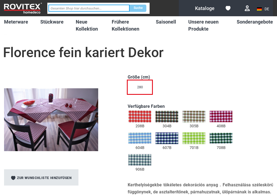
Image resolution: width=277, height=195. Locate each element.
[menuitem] (16, 22)
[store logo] (23, 8)
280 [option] (140, 87)
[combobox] (89, 8)
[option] (140, 116)
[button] (263, 9)
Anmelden (247, 8)
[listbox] (189, 88)
